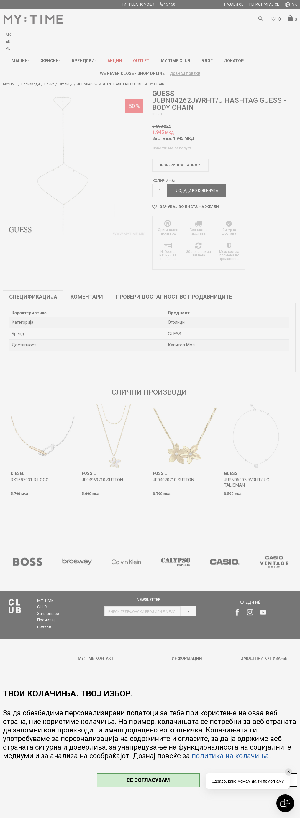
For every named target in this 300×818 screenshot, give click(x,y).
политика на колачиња (230, 756)
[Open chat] (285, 803)
